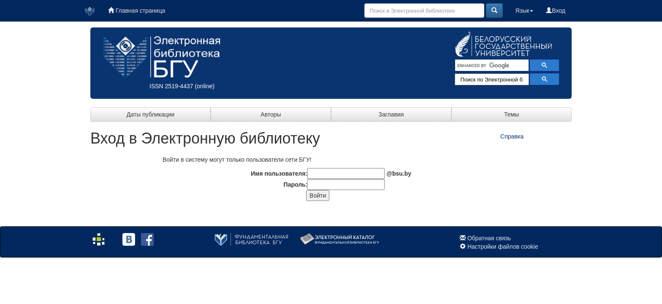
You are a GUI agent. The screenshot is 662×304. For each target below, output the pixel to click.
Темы (511, 114)
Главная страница (136, 10)
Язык (524, 10)
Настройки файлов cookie (502, 246)
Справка (512, 136)
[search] (491, 65)
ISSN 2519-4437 (171, 86)
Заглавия (391, 114)
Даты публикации (150, 114)
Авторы (270, 114)
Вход (555, 10)
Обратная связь (489, 238)
